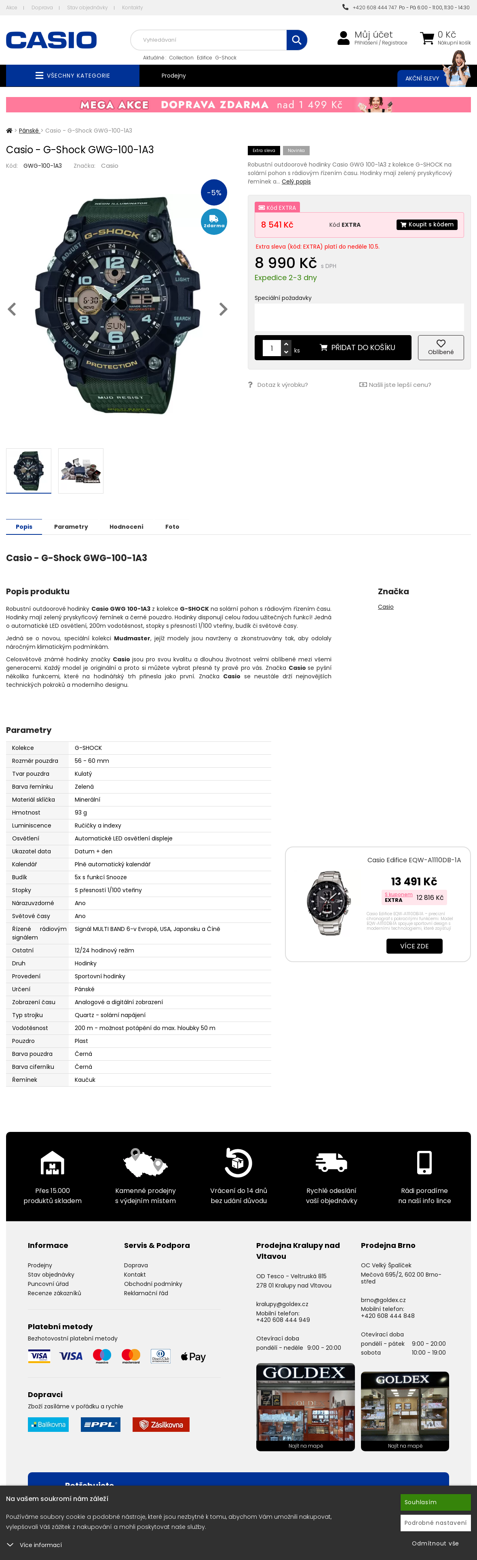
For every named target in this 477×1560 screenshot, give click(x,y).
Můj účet (374, 35)
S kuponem (399, 894)
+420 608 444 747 (369, 7)
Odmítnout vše (435, 1543)
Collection (181, 57)
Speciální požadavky (283, 298)
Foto (177, 526)
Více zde (414, 945)
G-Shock (225, 57)
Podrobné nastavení (436, 1523)
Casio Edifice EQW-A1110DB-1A (414, 859)
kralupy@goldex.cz (282, 1304)
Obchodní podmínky (153, 1283)
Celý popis (296, 181)
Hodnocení (130, 526)
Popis (25, 526)
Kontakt (135, 1274)
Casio (109, 165)
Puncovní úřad (48, 1283)
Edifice (204, 57)
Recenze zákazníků (54, 1293)
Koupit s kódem (426, 225)
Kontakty (132, 7)
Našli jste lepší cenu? (395, 384)
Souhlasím (421, 1502)
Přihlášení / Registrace (381, 43)
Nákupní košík (454, 43)
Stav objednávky (87, 7)
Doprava (42, 7)
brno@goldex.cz (383, 1300)
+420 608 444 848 (388, 1315)
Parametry (73, 526)
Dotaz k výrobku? (278, 384)
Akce (11, 7)
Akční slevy (430, 78)
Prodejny (174, 76)
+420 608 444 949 (283, 1319)
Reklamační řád (146, 1293)
